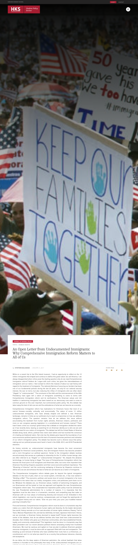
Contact (121, 2)
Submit (113, 2)
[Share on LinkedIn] (106, 370)
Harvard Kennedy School (16, 2)
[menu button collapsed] (128, 9)
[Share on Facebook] (122, 370)
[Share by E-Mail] (111, 370)
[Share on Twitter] (116, 370)
